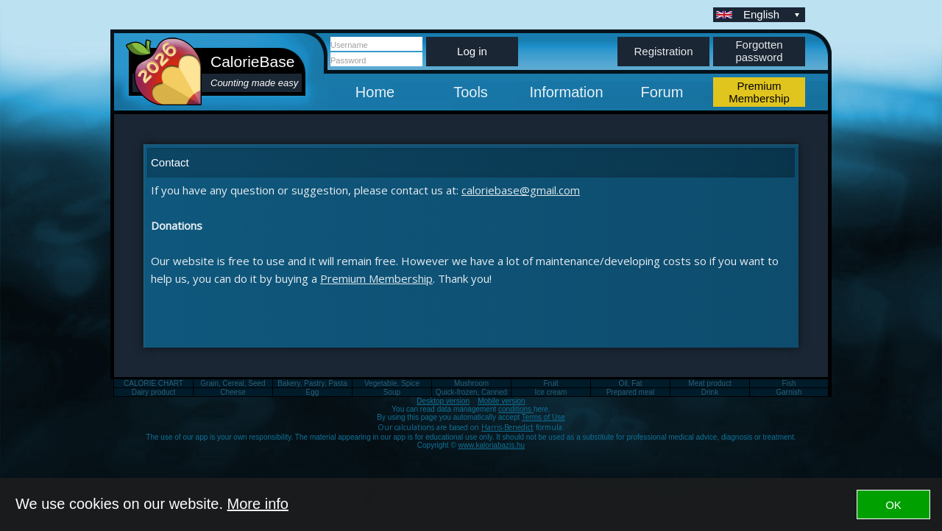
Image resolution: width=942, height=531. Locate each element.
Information (566, 92)
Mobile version (501, 401)
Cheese (232, 392)
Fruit (551, 383)
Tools (470, 92)
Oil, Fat (630, 383)
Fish (789, 383)
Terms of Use (543, 417)
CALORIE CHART (153, 383)
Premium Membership (376, 278)
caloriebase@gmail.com (520, 190)
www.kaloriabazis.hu (491, 445)
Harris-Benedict (507, 427)
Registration (663, 51)
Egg (312, 392)
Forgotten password (758, 50)
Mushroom (471, 383)
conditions (516, 409)
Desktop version (443, 401)
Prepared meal (630, 392)
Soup (391, 392)
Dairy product (153, 392)
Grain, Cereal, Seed (232, 383)
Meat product (709, 383)
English (772, 14)
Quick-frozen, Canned (471, 392)
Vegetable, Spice (391, 383)
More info (257, 504)
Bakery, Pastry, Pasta (312, 383)
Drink (709, 392)
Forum (662, 92)
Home (374, 92)
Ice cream (551, 392)
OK (893, 505)
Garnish (788, 392)
